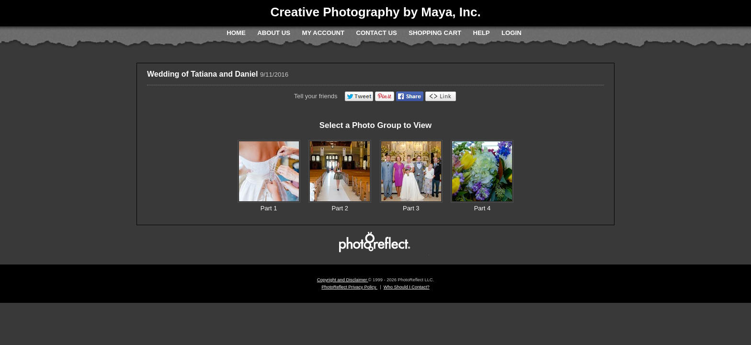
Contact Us (376, 32)
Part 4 (482, 208)
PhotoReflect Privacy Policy (349, 287)
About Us (273, 32)
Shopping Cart (435, 32)
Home (236, 32)
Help (481, 32)
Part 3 (411, 208)
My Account (323, 32)
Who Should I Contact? (407, 287)
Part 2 (339, 208)
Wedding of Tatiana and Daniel (202, 74)
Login (511, 32)
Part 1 (269, 208)
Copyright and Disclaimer (342, 279)
